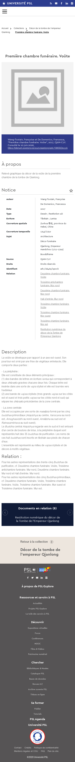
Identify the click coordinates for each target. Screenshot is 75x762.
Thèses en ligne (37, 695)
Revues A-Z (38, 684)
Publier (37, 709)
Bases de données (37, 679)
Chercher (37, 662)
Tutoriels (38, 714)
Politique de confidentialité (46, 748)
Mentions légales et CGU (26, 751)
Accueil (5, 29)
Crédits (27, 748)
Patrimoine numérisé (37, 654)
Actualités (37, 603)
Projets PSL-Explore (37, 609)
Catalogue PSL (37, 674)
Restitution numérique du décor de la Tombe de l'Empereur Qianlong (53, 333)
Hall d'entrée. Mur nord (51, 299)
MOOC (38, 644)
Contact (17, 748)
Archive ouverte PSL (37, 689)
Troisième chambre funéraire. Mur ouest (41, 485)
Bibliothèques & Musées (37, 669)
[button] (70, 512)
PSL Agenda (37, 719)
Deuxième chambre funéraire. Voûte (37, 466)
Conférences (37, 639)
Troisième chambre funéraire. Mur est (22, 488)
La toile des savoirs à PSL (37, 614)
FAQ (43, 751)
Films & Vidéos (37, 649)
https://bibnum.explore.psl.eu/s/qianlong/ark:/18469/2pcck (38, 148)
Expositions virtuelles (37, 628)
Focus (37, 633)
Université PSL (20, 3)
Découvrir (37, 622)
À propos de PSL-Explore (38, 586)
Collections (19, 29)
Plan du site (53, 751)
